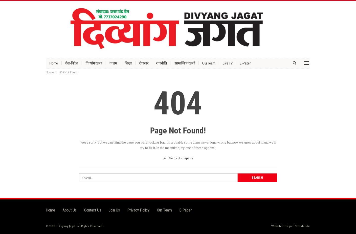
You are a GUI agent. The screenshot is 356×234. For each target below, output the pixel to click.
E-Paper (245, 63)
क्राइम (113, 63)
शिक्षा (128, 63)
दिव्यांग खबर (94, 63)
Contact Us (92, 210)
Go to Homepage (178, 158)
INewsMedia (301, 226)
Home (53, 63)
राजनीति (161, 63)
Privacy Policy (138, 210)
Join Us (114, 210)
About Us (70, 210)
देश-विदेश (71, 63)
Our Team (208, 63)
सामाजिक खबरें (185, 63)
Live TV (228, 63)
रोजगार (144, 63)
